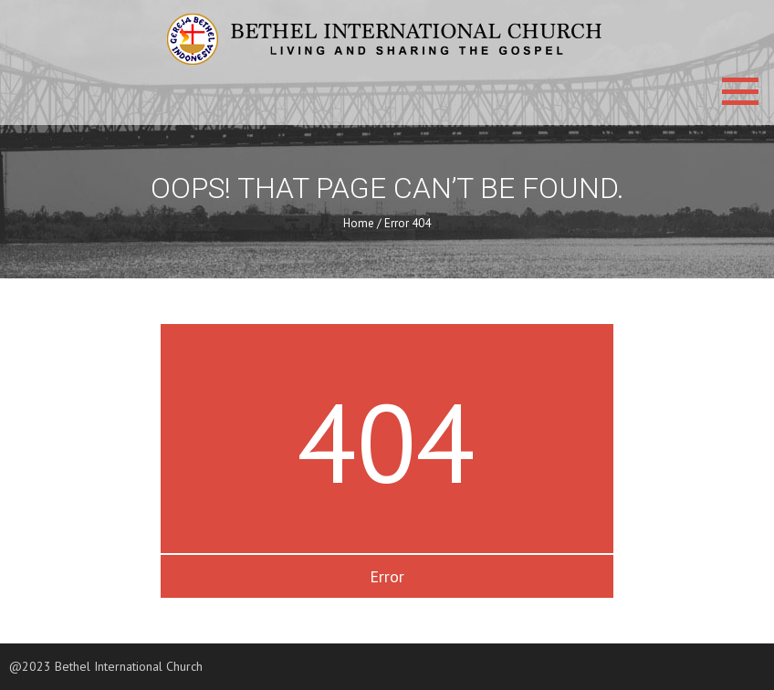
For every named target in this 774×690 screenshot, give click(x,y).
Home (358, 223)
